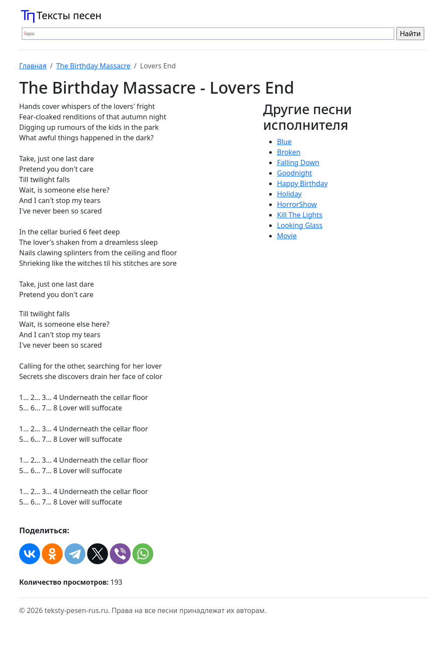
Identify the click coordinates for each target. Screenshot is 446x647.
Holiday (289, 194)
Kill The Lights (299, 215)
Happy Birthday (302, 183)
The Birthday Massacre (93, 66)
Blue (284, 141)
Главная (33, 66)
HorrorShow (297, 204)
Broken (289, 152)
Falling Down (298, 162)
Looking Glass (299, 225)
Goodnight (294, 173)
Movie (287, 236)
